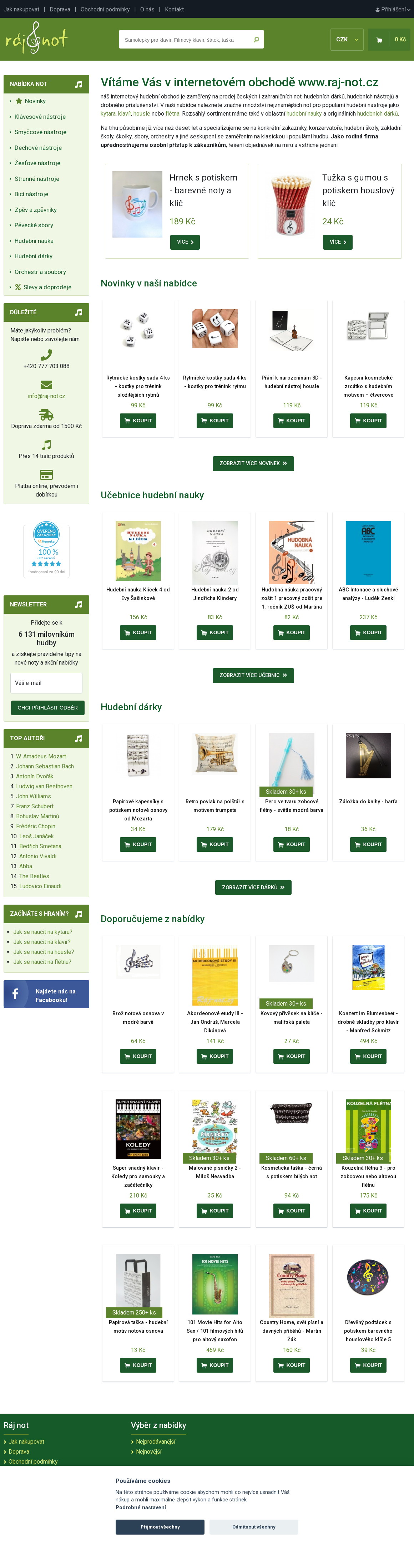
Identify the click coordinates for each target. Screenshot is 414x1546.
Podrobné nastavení (141, 1508)
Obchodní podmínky (105, 9)
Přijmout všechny (160, 1527)
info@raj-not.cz (46, 396)
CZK (347, 39)
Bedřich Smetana (40, 846)
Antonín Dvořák (35, 776)
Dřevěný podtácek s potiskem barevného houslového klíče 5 (368, 1331)
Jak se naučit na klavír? (42, 942)
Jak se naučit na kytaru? (42, 932)
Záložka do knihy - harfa (368, 802)
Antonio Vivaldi (37, 856)
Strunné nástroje (37, 178)
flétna (173, 113)
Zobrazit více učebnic (253, 675)
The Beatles (34, 876)
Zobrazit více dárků (253, 888)
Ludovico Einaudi (40, 886)
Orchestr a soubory (40, 271)
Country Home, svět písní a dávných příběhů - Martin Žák (291, 1331)
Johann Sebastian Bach (45, 766)
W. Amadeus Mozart (41, 756)
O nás (147, 9)
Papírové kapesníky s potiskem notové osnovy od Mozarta (138, 810)
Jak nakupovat (21, 9)
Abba (25, 866)
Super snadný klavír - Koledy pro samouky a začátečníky (138, 1176)
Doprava (60, 9)
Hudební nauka (34, 240)
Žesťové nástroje (37, 163)
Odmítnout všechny (254, 1527)
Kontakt (174, 9)
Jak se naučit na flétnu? (42, 961)
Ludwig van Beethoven (44, 786)
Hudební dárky (33, 256)
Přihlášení (392, 9)
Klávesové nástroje (40, 116)
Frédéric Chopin (35, 826)
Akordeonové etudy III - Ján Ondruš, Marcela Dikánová (215, 1022)
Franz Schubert (35, 806)
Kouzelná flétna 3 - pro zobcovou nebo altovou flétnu (368, 1176)
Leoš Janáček (36, 836)
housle (142, 113)
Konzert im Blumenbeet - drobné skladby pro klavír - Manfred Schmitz (368, 1022)
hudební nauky (304, 113)
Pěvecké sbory (34, 225)
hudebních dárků (377, 113)
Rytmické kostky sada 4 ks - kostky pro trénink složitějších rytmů (138, 386)
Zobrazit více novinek (253, 464)
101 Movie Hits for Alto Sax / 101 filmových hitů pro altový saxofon (215, 1331)
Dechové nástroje (38, 147)
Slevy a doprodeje (43, 287)
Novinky (30, 101)
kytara (108, 113)
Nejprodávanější (155, 1441)
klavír (124, 113)
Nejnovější (148, 1451)
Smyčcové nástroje (40, 132)
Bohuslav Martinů (37, 816)
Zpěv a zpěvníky (36, 209)
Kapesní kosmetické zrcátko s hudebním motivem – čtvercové (368, 386)
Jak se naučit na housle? (43, 952)
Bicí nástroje (31, 194)
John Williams (33, 796)
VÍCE (185, 242)
